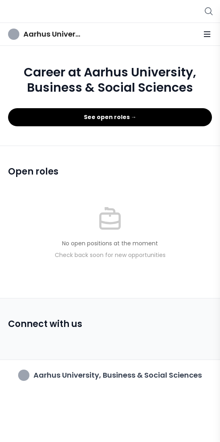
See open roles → (110, 117)
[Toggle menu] (207, 34)
